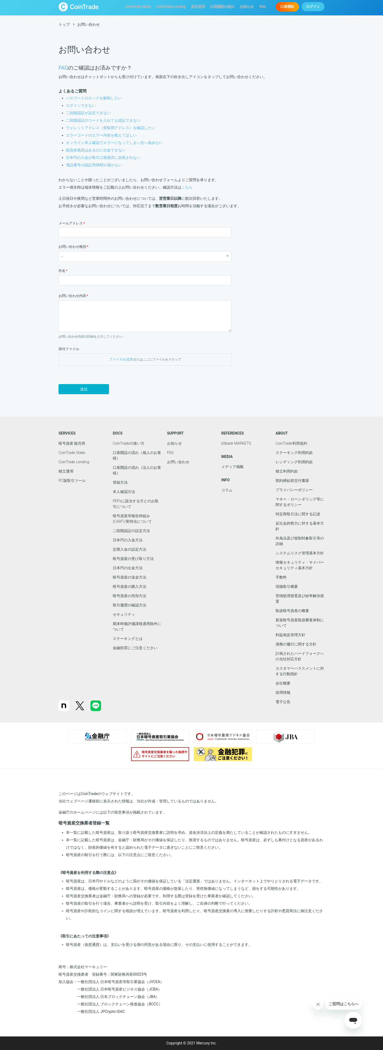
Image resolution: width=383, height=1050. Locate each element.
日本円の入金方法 (128, 540)
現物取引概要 (287, 586)
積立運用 (198, 7)
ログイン (313, 7)
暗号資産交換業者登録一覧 (84, 823)
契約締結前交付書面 (292, 480)
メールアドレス (71, 223)
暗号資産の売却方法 (129, 596)
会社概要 (283, 683)
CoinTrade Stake (139, 7)
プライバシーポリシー (294, 490)
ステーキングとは (128, 638)
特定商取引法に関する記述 (298, 514)
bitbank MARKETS (236, 443)
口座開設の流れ (223, 7)
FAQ (263, 7)
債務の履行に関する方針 (296, 644)
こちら (187, 187)
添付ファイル (69, 349)
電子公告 (283, 702)
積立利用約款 (287, 471)
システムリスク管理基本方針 (300, 553)
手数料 (281, 577)
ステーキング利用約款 (294, 452)
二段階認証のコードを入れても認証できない (103, 120)
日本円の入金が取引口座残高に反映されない (103, 157)
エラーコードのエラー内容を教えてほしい (101, 135)
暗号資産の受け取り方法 (133, 558)
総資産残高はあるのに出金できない (96, 150)
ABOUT (282, 433)
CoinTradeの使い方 (128, 443)
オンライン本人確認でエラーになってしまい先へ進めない (114, 143)
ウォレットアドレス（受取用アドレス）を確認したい (110, 128)
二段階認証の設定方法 (131, 531)
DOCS (118, 433)
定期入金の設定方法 (129, 549)
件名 (62, 271)
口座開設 (287, 7)
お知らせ (247, 7)
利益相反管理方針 (290, 635)
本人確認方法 (124, 492)
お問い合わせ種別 (72, 247)
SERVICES (67, 433)
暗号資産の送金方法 (129, 577)
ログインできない (81, 105)
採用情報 (283, 692)
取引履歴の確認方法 (129, 605)
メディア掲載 (232, 467)
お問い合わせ (178, 462)
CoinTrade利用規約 (291, 443)
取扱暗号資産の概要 (292, 611)
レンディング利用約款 (294, 462)
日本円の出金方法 (128, 568)
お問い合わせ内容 (72, 296)
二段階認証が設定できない (88, 113)
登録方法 (120, 482)
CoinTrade (78, 6)
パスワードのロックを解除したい (94, 98)
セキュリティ (124, 614)
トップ (64, 24)
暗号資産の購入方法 (129, 586)
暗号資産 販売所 (72, 443)
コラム (226, 490)
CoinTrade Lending (171, 7)
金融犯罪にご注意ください (135, 648)
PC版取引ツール (72, 480)
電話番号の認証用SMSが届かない (94, 165)
